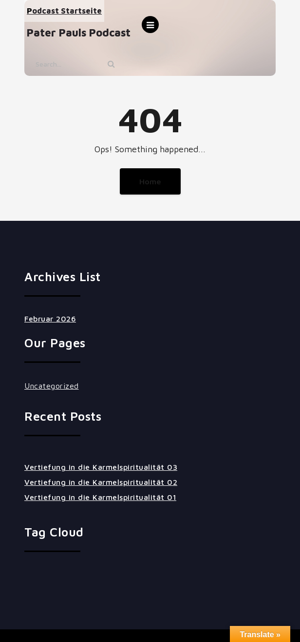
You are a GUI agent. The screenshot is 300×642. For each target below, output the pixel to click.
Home (150, 181)
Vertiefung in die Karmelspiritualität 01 (100, 497)
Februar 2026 (50, 318)
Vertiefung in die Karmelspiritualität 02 (100, 482)
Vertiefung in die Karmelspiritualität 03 (100, 467)
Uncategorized (51, 385)
